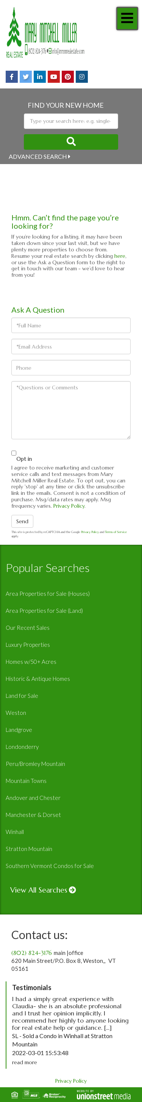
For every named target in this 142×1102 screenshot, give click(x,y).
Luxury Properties (28, 644)
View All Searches (38, 889)
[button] (71, 142)
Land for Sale (22, 695)
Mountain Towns (26, 780)
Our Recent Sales (28, 627)
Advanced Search (38, 156)
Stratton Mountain (29, 848)
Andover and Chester (33, 797)
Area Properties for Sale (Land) (44, 610)
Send (22, 521)
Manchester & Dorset (33, 814)
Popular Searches (48, 567)
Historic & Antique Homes (38, 678)
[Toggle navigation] (127, 18)
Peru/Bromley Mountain (35, 763)
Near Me (22, 170)
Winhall (15, 831)
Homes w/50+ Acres (31, 661)
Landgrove (19, 729)
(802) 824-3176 (31, 952)
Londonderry (22, 746)
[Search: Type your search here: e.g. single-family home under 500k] (71, 121)
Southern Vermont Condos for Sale (50, 865)
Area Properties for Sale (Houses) (48, 593)
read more (24, 1062)
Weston (16, 712)
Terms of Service (116, 532)
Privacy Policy (68, 505)
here (119, 256)
